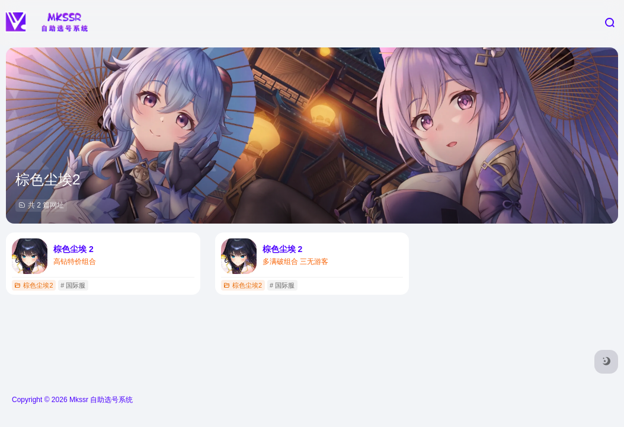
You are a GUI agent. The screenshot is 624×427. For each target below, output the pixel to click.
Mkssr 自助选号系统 (101, 400)
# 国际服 (72, 285)
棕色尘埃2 (33, 285)
